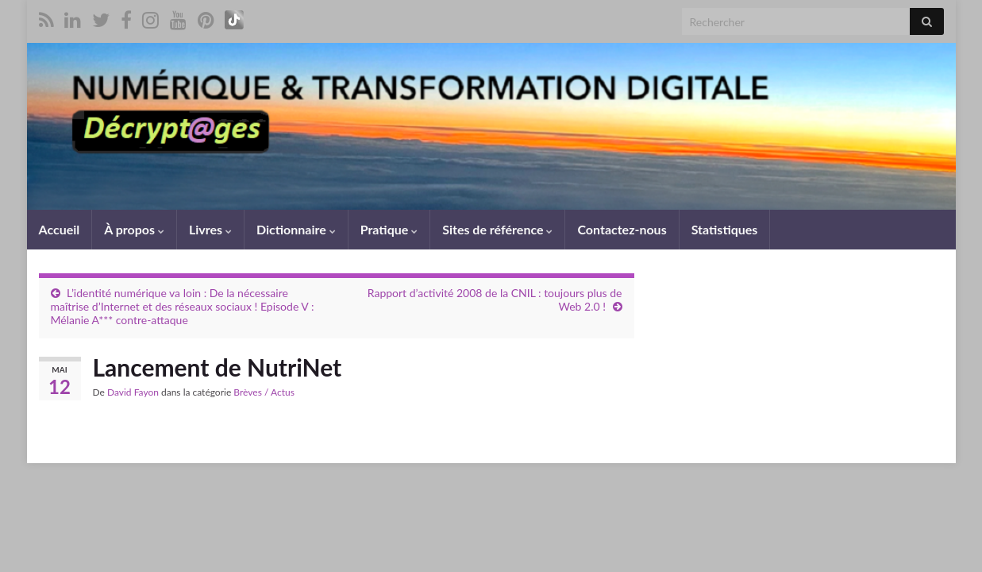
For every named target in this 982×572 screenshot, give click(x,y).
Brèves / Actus (264, 392)
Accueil (59, 229)
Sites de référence (497, 229)
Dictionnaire (296, 229)
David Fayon (133, 392)
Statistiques (724, 229)
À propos (134, 229)
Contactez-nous (621, 229)
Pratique (389, 229)
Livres (210, 229)
